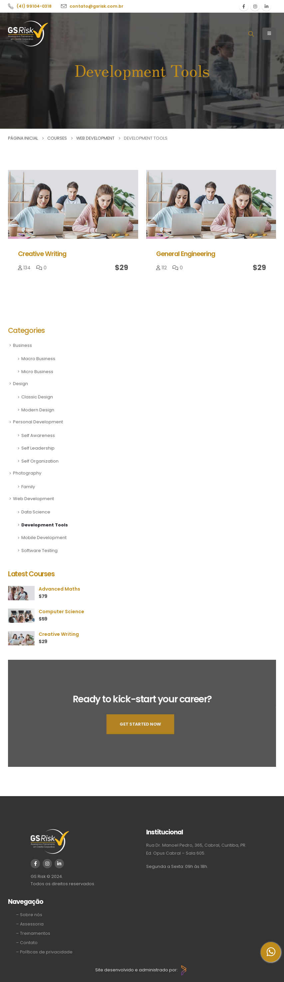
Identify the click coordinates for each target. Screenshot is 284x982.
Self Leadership (38, 448)
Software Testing (39, 550)
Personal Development (38, 422)
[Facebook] (243, 6)
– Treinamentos (33, 933)
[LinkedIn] (266, 6)
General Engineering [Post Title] (185, 253)
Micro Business (37, 371)
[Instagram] (255, 6)
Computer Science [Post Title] (61, 611)
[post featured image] (73, 204)
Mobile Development (44, 537)
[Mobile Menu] (269, 34)
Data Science (35, 512)
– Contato (27, 942)
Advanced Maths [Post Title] (59, 589)
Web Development (33, 498)
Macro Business (38, 358)
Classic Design (37, 397)
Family (28, 487)
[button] (251, 34)
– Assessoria (30, 924)
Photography (27, 473)
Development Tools (44, 525)
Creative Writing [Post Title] (42, 253)
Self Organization (40, 461)
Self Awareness (38, 435)
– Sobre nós (29, 914)
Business (22, 345)
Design (20, 383)
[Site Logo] (28, 34)
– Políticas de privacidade (44, 952)
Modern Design (37, 410)
